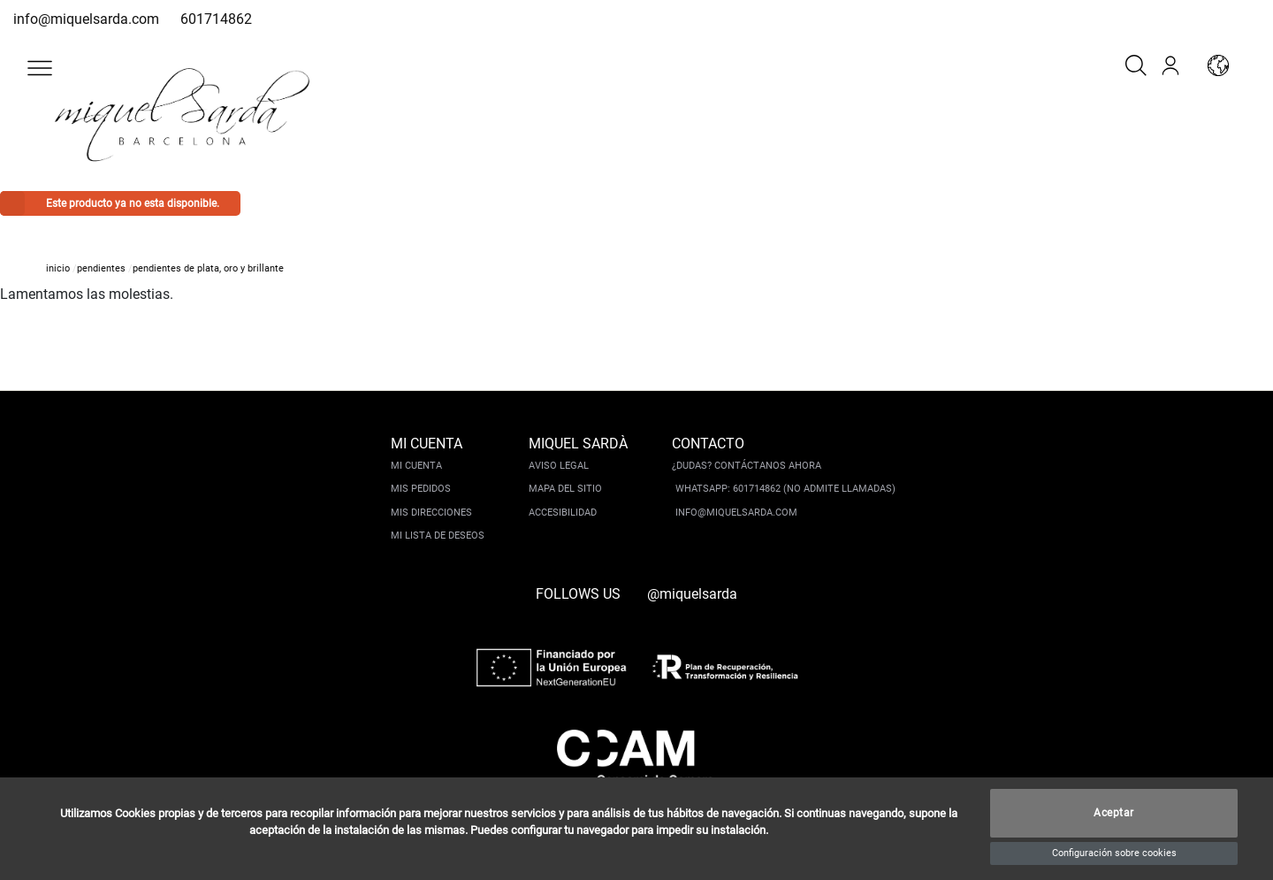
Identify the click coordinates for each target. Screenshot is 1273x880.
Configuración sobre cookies (1114, 853)
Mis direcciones (431, 512)
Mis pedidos (421, 488)
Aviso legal (559, 465)
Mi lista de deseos (437, 535)
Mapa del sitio (565, 488)
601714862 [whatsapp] (216, 19)
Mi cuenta (416, 465)
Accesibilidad (563, 512)
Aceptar (1114, 813)
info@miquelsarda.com (86, 19)
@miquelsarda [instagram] (692, 593)
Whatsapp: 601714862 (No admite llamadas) (785, 488)
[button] (40, 68)
